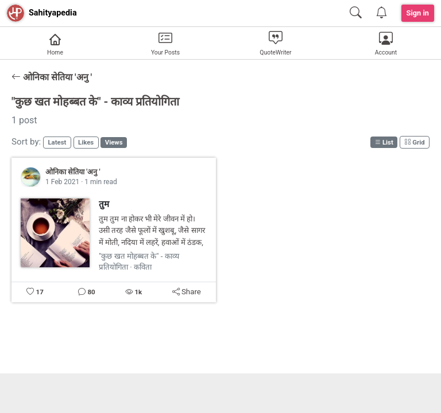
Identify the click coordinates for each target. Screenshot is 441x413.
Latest (57, 142)
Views (114, 142)
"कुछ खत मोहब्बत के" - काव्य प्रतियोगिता (95, 101)
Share (186, 291)
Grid (414, 142)
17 (39, 292)
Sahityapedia (53, 13)
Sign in (418, 13)
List (383, 142)
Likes (86, 142)
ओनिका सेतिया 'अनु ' (51, 77)
